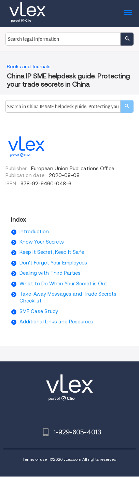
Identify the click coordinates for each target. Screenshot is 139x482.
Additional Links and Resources (56, 321)
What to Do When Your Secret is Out (63, 283)
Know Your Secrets (41, 242)
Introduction (34, 231)
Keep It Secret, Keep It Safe (51, 252)
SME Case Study (38, 311)
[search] (127, 106)
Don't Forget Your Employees (53, 262)
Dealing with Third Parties (50, 273)
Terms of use (35, 459)
